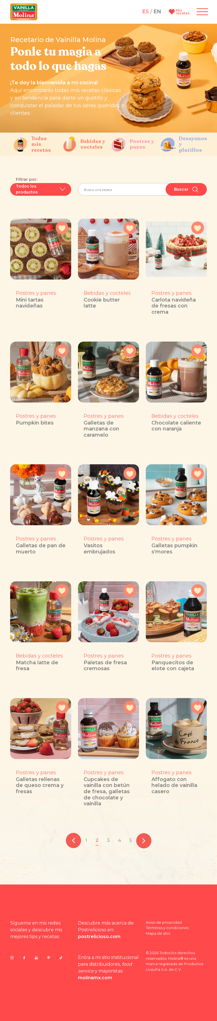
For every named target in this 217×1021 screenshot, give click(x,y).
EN (157, 11)
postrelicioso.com (99, 936)
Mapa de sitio (158, 933)
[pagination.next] (143, 840)
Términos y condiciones (167, 927)
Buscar (186, 189)
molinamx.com (95, 977)
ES (145, 11)
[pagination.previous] (73, 840)
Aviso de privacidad (164, 922)
